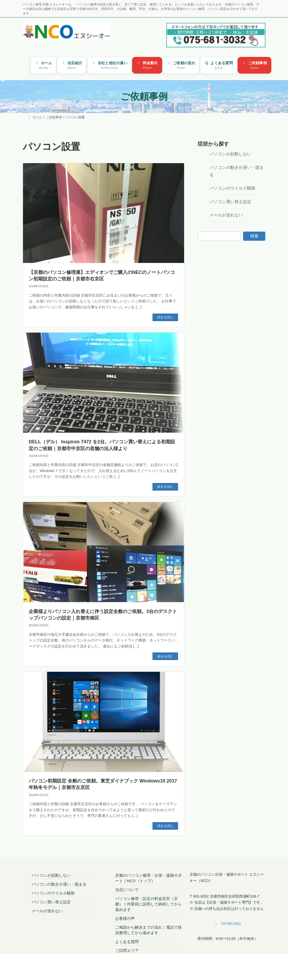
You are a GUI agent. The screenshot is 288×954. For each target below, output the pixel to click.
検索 (254, 236)
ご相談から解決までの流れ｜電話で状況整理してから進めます (148, 930)
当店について (127, 889)
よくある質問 (127, 941)
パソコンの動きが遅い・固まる (236, 171)
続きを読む (165, 317)
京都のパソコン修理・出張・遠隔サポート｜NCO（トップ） (148, 878)
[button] (227, 924)
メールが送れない (226, 215)
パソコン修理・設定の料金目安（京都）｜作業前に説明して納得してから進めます (148, 904)
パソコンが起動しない (230, 154)
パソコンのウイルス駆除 (232, 188)
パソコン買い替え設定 (230, 201)
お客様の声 (125, 918)
